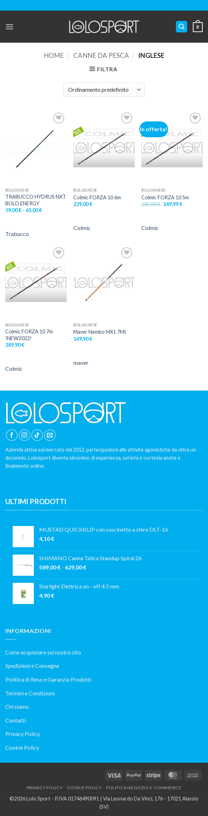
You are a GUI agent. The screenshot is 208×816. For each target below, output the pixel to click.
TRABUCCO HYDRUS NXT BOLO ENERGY (35, 200)
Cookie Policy (22, 747)
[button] (9, 26)
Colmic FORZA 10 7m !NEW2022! (29, 334)
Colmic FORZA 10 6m (97, 197)
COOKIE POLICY (84, 787)
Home (54, 55)
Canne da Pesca (101, 55)
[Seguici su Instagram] (24, 435)
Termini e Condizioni (30, 693)
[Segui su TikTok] (37, 435)
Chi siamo (17, 706)
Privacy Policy (22, 733)
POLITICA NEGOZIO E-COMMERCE (144, 787)
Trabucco (17, 233)
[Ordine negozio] (103, 90)
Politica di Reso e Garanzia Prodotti (48, 679)
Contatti (15, 720)
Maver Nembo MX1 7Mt (99, 332)
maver (80, 362)
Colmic (82, 227)
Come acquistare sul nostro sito (43, 652)
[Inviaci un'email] (50, 435)
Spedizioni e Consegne (32, 665)
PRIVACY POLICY (45, 787)
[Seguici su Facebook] (12, 435)
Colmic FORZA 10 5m (165, 197)
